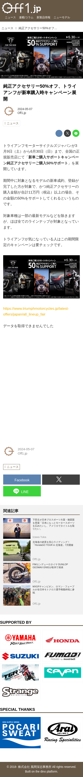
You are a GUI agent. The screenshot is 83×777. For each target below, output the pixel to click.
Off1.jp (22, 113)
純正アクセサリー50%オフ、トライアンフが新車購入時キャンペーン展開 (40, 93)
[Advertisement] (35, 355)
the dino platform (46, 771)
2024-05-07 (25, 109)
